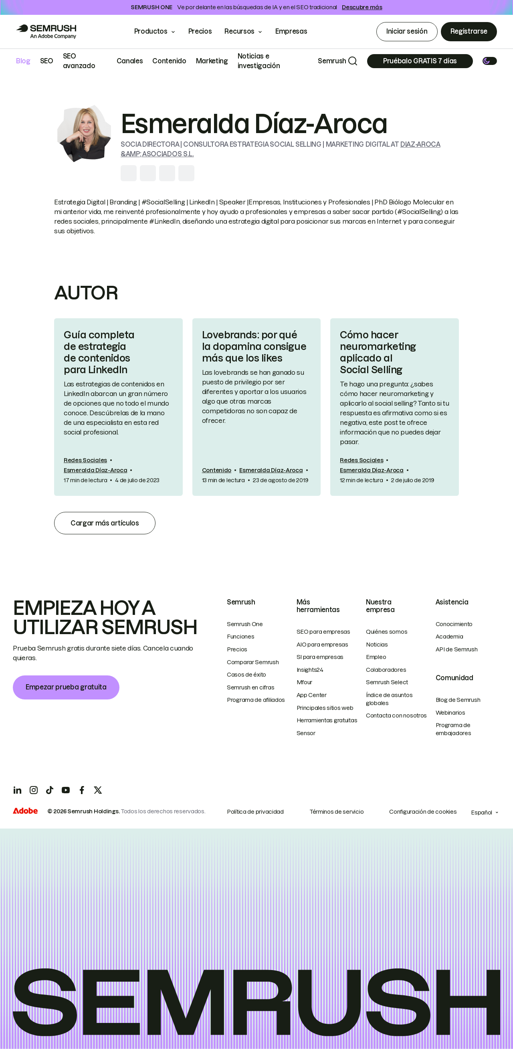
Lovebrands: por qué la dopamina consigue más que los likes (254, 346)
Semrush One (245, 624)
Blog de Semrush (458, 700)
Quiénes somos (386, 632)
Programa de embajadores (453, 729)
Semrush (332, 61)
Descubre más (362, 7)
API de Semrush (457, 649)
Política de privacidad (255, 811)
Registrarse (468, 31)
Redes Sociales (85, 460)
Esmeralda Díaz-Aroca (95, 470)
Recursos (239, 31)
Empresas (296, 31)
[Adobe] (25, 812)
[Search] (352, 61)
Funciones (240, 636)
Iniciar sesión (407, 31)
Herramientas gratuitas (327, 720)
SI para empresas (320, 657)
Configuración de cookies (422, 811)
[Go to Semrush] (46, 31)
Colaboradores (386, 670)
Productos (151, 31)
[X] (98, 790)
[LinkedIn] (17, 790)
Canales (130, 61)
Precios (200, 31)
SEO (46, 61)
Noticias (377, 644)
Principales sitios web (325, 708)
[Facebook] (82, 790)
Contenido (169, 61)
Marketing (212, 61)
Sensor (306, 733)
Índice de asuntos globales (389, 699)
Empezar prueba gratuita (66, 687)
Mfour (305, 682)
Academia (449, 636)
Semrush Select (387, 682)
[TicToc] (50, 790)
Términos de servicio (336, 811)
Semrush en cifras (250, 687)
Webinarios (450, 712)
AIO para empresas (322, 644)
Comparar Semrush (253, 662)
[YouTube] (66, 790)
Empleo (376, 657)
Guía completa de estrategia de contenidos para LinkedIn (99, 352)
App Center (312, 695)
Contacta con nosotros (396, 715)
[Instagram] (33, 790)
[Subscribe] (420, 61)
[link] (118, 406)
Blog (23, 61)
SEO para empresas (323, 632)
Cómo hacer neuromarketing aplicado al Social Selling (378, 352)
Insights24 (310, 670)
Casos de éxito (246, 674)
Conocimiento (454, 624)
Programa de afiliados (256, 700)
